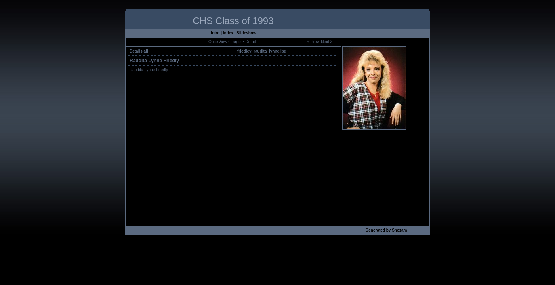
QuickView (217, 42)
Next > (326, 42)
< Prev (313, 42)
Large (236, 42)
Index (228, 33)
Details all (139, 51)
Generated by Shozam (386, 230)
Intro (215, 33)
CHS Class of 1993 (233, 20)
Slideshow (246, 33)
